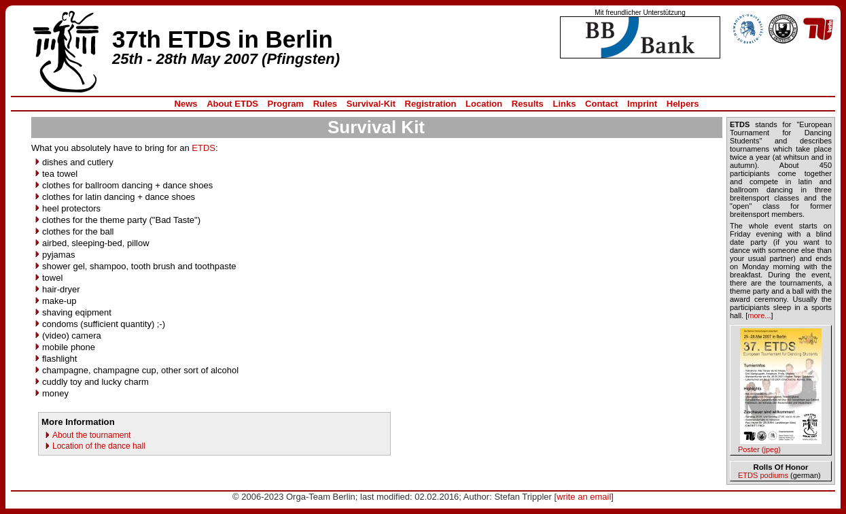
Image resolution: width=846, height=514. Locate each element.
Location (483, 104)
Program (286, 104)
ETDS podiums (763, 475)
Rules (325, 104)
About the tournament (91, 435)
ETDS (203, 148)
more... (759, 315)
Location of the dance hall (98, 446)
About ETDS (232, 104)
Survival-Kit (371, 104)
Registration (431, 104)
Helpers (683, 104)
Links (564, 104)
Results (528, 104)
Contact (601, 104)
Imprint (642, 104)
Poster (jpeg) (759, 449)
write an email (584, 497)
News (186, 104)
